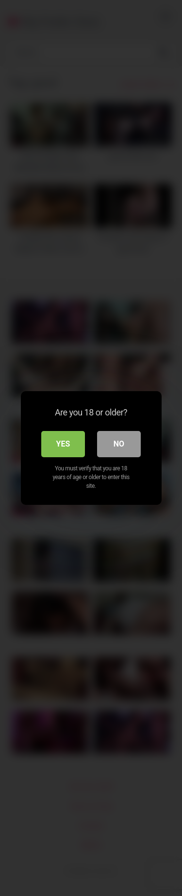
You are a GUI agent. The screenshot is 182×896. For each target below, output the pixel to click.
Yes (63, 443)
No (119, 443)
